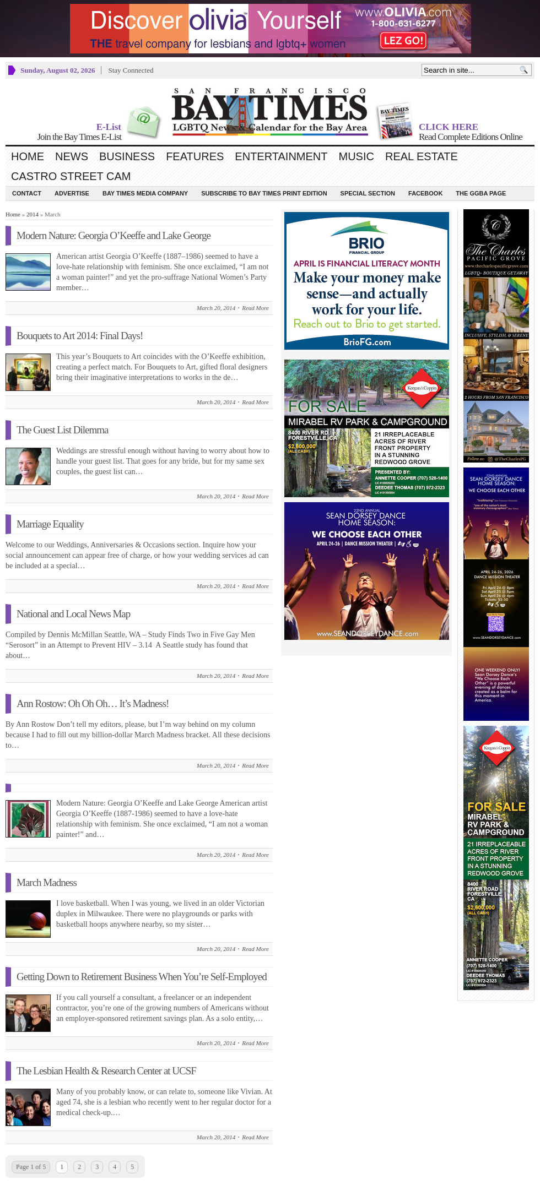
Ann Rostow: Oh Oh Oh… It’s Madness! (93, 703)
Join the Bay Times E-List (79, 137)
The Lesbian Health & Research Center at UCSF (106, 1071)
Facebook (425, 193)
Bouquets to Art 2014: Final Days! (80, 335)
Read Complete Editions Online (470, 137)
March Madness (47, 882)
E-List (108, 127)
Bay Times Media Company (145, 193)
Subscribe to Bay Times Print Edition (264, 193)
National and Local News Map (73, 613)
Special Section (368, 193)
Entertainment (281, 156)
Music (356, 156)
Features (195, 156)
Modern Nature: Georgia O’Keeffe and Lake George (113, 235)
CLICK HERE (448, 127)
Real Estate (421, 156)
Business (127, 156)
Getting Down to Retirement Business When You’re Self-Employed (142, 976)
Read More (255, 308)
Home (27, 156)
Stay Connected (130, 70)
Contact (26, 193)
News (71, 156)
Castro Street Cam (71, 176)
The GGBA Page (481, 193)
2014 (32, 214)
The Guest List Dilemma (62, 430)
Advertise (72, 193)
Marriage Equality (50, 524)
